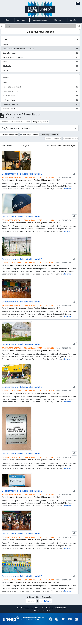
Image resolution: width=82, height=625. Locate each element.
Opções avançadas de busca (16, 128)
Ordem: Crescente (69, 139)
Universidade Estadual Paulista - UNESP (40, 49)
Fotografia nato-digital (40, 87)
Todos (5, 44)
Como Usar (21, 20)
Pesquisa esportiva (40, 105)
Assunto (7, 77)
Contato (73, 20)
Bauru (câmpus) (40, 53)
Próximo (47, 601)
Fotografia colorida (40, 91)
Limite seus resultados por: (40, 31)
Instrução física (40, 100)
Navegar (57, 20)
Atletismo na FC (40, 109)
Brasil (40, 62)
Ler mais (67, 188)
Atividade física (40, 96)
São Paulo (40, 66)
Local (5, 39)
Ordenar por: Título (52, 139)
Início (8, 20)
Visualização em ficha (29, 135)
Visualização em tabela (49, 135)
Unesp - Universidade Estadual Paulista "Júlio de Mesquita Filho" (34, 180)
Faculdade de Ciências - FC (40, 58)
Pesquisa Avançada (39, 20)
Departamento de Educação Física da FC (22, 174)
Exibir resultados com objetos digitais (61, 146)
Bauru (40, 71)
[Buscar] (41, 26)
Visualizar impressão (9, 135)
